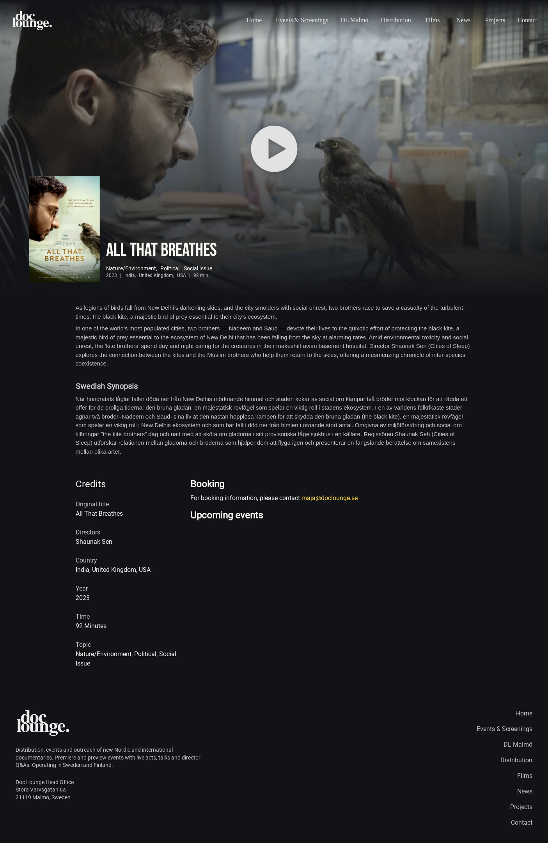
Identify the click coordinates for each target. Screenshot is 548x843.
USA (181, 275)
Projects (495, 20)
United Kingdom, (156, 275)
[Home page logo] (32, 20)
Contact (527, 20)
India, (130, 275)
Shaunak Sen (94, 541)
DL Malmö (354, 20)
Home (254, 20)
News (463, 20)
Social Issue (198, 268)
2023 (111, 275)
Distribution (396, 20)
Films (433, 20)
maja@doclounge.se (329, 498)
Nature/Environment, (131, 268)
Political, (170, 268)
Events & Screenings (302, 20)
